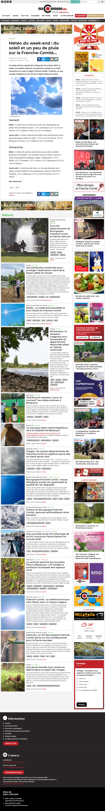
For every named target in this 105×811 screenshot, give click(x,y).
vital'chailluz (38, 417)
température (52, 624)
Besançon (30, 395)
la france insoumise (48, 586)
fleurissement (37, 586)
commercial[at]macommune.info (14, 767)
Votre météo (89, 610)
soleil (17, 187)
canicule (53, 252)
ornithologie (54, 551)
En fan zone (83, 687)
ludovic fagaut (59, 586)
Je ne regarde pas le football (88, 690)
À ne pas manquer (89, 480)
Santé (56, 477)
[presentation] (76, 492)
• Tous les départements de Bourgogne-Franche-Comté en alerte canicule (89, 107)
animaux (29, 656)
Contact (7, 723)
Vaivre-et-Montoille (33, 531)
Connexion (96, 337)
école (28, 551)
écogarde (41, 297)
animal (29, 685)
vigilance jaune (46, 468)
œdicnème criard (54, 297)
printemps (49, 320)
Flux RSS (8, 733)
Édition (55, 12)
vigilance (62, 255)
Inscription (82, 337)
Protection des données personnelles (17, 731)
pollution (67, 499)
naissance (55, 440)
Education (46, 531)
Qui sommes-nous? (11, 726)
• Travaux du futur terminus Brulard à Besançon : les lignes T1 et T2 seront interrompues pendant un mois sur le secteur (89, 82)
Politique (44, 559)
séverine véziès (52, 588)
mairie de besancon (32, 588)
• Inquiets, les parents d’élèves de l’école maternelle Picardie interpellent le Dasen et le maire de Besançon (88, 91)
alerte (52, 380)
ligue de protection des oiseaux (40, 551)
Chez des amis (83, 681)
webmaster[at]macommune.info (13, 784)
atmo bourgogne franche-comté (42, 499)
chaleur (59, 252)
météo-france (54, 255)
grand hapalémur (46, 440)
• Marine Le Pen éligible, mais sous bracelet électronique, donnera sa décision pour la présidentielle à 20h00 (89, 114)
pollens (48, 523)
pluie (11, 187)
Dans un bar (83, 684)
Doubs (28, 265)
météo (28, 320)
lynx (34, 685)
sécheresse (54, 385)
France (28, 665)
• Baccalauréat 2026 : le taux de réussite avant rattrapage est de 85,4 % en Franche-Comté (89, 99)
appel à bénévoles (32, 297)
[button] (99, 2)
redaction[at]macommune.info (13, 762)
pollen (60, 499)
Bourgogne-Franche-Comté (58, 220)
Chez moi (82, 678)
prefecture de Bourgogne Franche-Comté (48, 685)
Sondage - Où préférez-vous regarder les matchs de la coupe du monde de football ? (89, 673)
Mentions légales (10, 736)
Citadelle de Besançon (33, 440)
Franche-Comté (32, 449)
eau (52, 382)
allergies (29, 499)
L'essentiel (89, 75)
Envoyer (82, 704)
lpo (47, 297)
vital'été (46, 417)
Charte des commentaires (13, 728)
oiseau (52, 656)
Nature (12, 39)
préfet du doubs (59, 382)
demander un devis (13, 772)
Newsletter (10, 743)
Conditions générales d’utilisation (16, 739)
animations (30, 417)
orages (38, 468)
